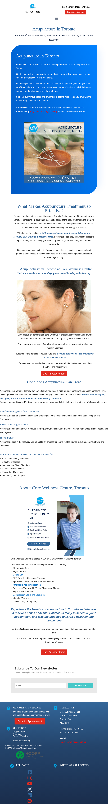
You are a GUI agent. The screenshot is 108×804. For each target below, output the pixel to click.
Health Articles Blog (21, 741)
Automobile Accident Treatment (27, 585)
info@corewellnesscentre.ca (73, 742)
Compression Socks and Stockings (29, 595)
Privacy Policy (19, 732)
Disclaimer (17, 734)
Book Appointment (75, 12)
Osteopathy (18, 575)
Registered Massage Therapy (43, 111)
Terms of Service (20, 736)
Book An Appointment (54, 373)
